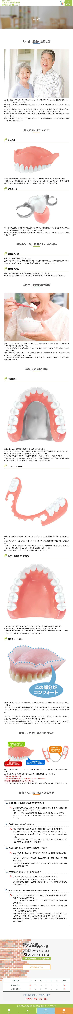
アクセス (27, 1012)
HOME (9, 1012)
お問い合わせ (45, 1012)
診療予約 (64, 1012)
